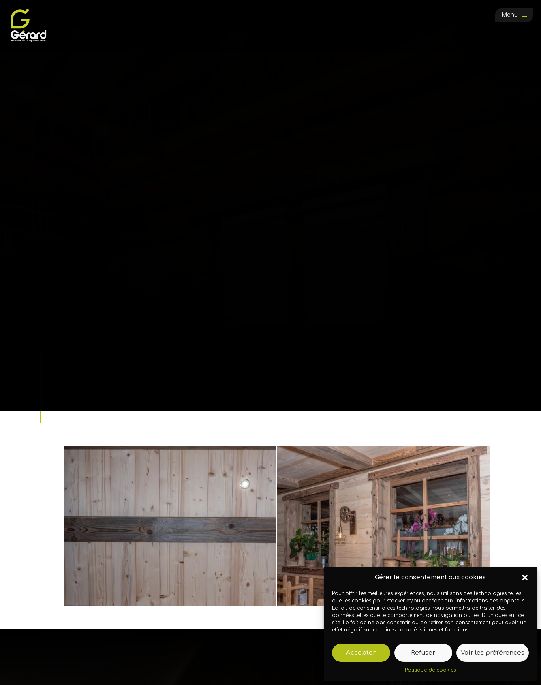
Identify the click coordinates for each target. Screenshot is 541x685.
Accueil (70, 381)
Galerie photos (103, 381)
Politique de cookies (430, 670)
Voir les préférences (492, 652)
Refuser (423, 652)
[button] (525, 578)
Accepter (361, 652)
